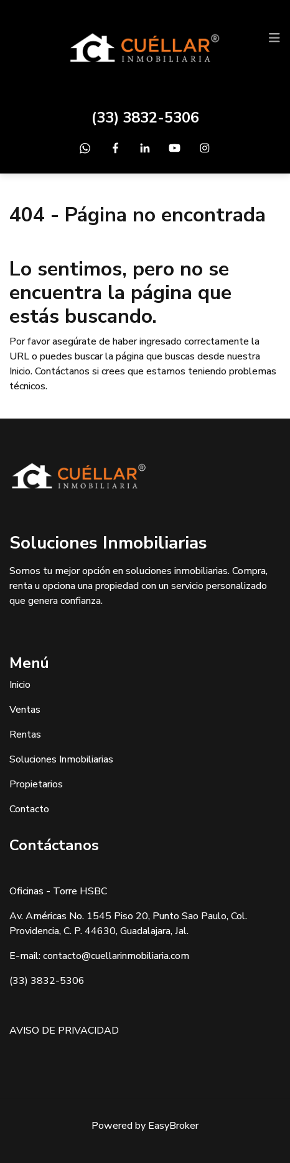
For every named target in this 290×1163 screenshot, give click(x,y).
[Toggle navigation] (274, 37)
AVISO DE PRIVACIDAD (64, 1030)
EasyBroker (173, 1126)
